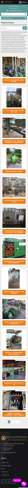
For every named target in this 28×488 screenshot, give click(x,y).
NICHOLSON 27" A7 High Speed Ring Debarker (14, 262)
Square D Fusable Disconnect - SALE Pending (14, 414)
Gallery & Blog (6, 465)
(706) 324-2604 (15, 6)
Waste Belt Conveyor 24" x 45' (14, 383)
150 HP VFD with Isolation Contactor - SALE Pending (14, 231)
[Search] (12, 14)
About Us (5, 472)
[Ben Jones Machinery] (14, 438)
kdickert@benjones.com (15, 10)
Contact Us (5, 475)
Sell (3, 468)
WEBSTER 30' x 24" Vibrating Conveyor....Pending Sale (14, 141)
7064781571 (15, 8)
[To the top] (23, 244)
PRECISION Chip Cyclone (14, 171)
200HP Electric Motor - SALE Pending (14, 292)
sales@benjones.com (10, 452)
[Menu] (20, 2)
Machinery (5, 462)
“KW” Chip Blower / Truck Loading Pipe (14, 323)
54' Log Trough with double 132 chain (14, 111)
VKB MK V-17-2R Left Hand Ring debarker (14, 353)
